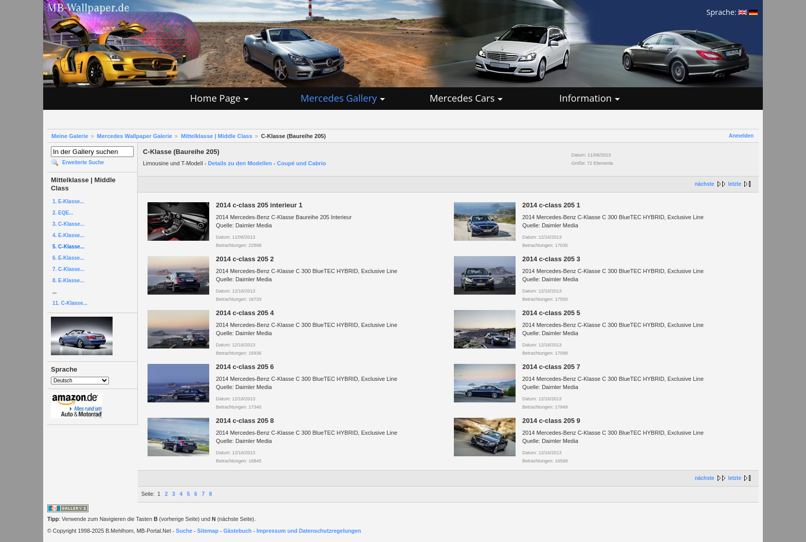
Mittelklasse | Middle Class (216, 136)
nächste (705, 184)
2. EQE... (63, 213)
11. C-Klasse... (69, 303)
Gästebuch (238, 531)
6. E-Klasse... (68, 258)
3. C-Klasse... (68, 224)
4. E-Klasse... (68, 235)
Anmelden (741, 136)
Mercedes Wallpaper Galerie (134, 136)
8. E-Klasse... (68, 280)
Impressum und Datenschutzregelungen (309, 531)
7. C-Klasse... (68, 269)
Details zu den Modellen (240, 163)
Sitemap (207, 531)
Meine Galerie (69, 136)
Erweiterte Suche (83, 162)
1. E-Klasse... (68, 201)
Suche (184, 531)
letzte (734, 184)
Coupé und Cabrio (301, 163)
